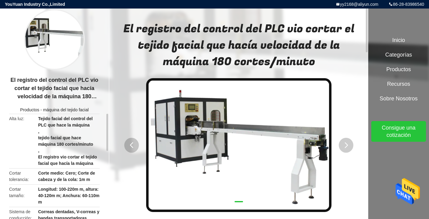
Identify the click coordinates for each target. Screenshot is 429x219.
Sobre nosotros (398, 99)
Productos (29, 109)
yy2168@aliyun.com (359, 4)
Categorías (398, 55)
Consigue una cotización (398, 131)
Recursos (398, 84)
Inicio (398, 40)
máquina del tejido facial (66, 109)
